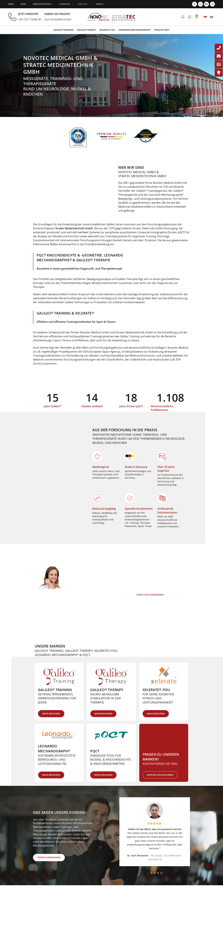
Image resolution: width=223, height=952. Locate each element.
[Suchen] (183, 17)
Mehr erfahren (51, 713)
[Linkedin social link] (212, 4)
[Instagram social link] (200, 4)
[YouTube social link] (206, 4)
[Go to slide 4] (158, 873)
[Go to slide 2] (151, 873)
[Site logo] (111, 16)
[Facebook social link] (194, 4)
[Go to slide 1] (148, 873)
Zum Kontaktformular (57, 19)
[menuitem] (205, 17)
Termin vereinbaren (49, 857)
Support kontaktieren (160, 774)
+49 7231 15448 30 (29, 19)
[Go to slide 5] (161, 873)
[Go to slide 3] (155, 873)
